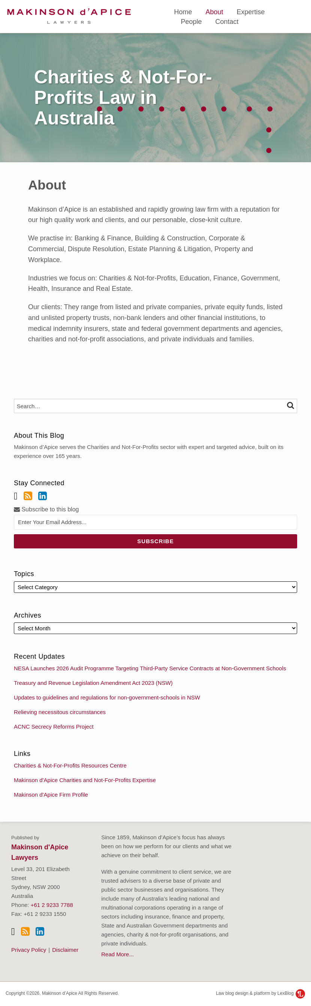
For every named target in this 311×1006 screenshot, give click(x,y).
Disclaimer (65, 950)
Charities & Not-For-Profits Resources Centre (70, 765)
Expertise (250, 12)
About (214, 11)
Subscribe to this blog (46, 509)
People (191, 21)
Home (183, 12)
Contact (226, 21)
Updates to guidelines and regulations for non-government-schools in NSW (107, 697)
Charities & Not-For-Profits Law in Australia (123, 98)
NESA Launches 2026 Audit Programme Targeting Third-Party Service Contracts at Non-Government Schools (150, 668)
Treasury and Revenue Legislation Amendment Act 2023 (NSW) (93, 683)
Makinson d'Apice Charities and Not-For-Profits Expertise (85, 780)
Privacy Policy (28, 950)
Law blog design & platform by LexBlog (260, 993)
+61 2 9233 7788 (52, 905)
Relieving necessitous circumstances (60, 712)
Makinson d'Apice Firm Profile (51, 794)
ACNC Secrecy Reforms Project (54, 726)
